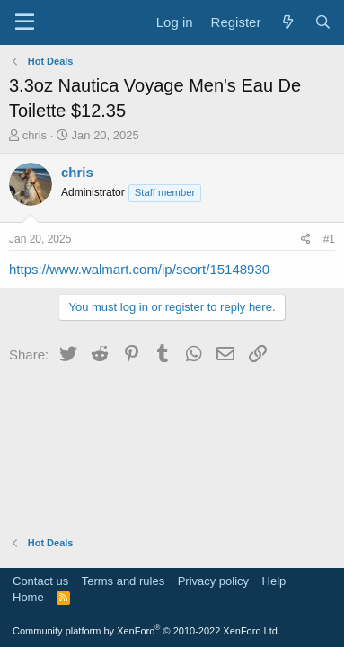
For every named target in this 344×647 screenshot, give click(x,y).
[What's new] (286, 22)
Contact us (40, 581)
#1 (329, 239)
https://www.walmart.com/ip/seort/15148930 (139, 269)
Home (28, 597)
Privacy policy (213, 581)
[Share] (306, 239)
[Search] (322, 22)
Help (274, 581)
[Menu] (25, 22)
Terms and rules (123, 581)
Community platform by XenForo (146, 630)
